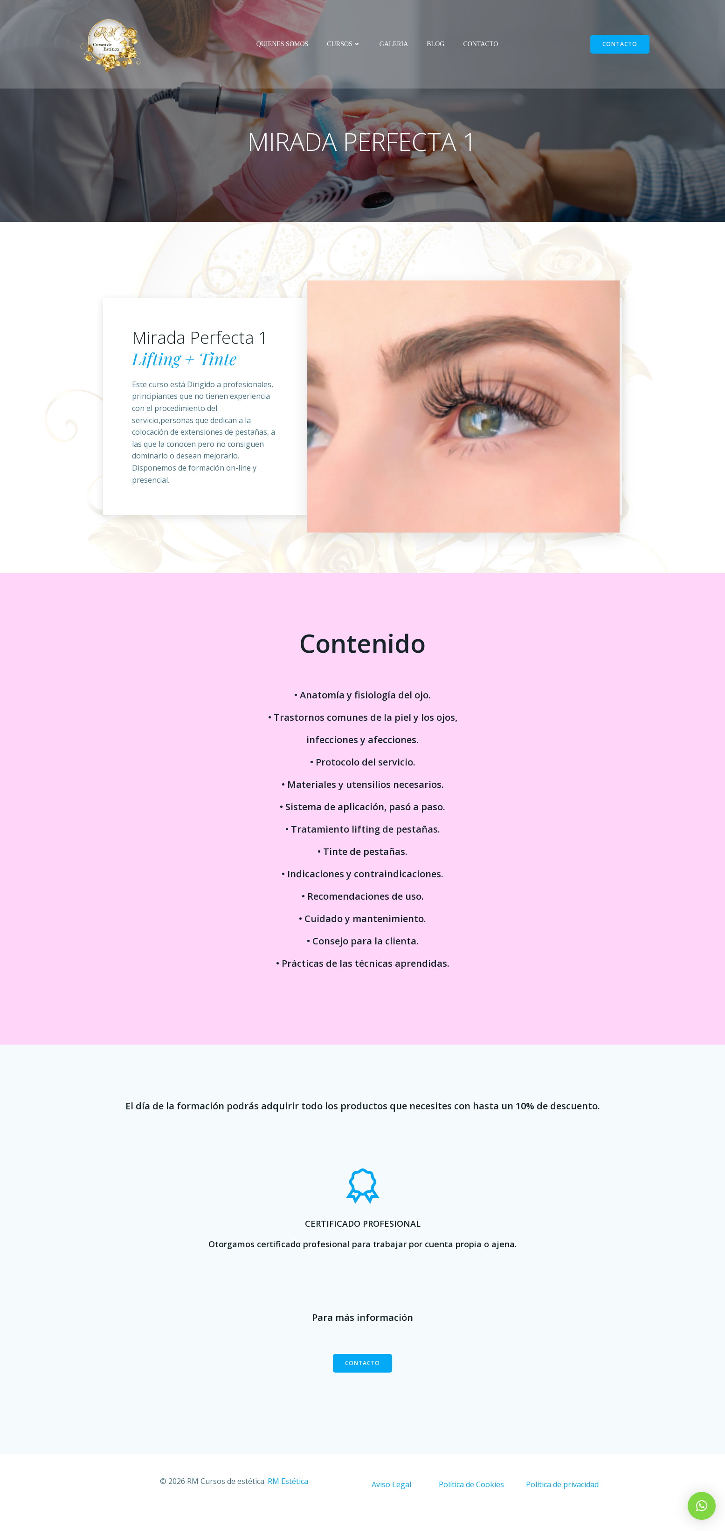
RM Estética (287, 1497)
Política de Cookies (471, 1500)
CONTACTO (480, 44)
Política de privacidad (562, 1500)
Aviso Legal (391, 1500)
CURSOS (343, 44)
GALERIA (394, 44)
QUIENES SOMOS (282, 44)
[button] (702, 1506)
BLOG (435, 44)
